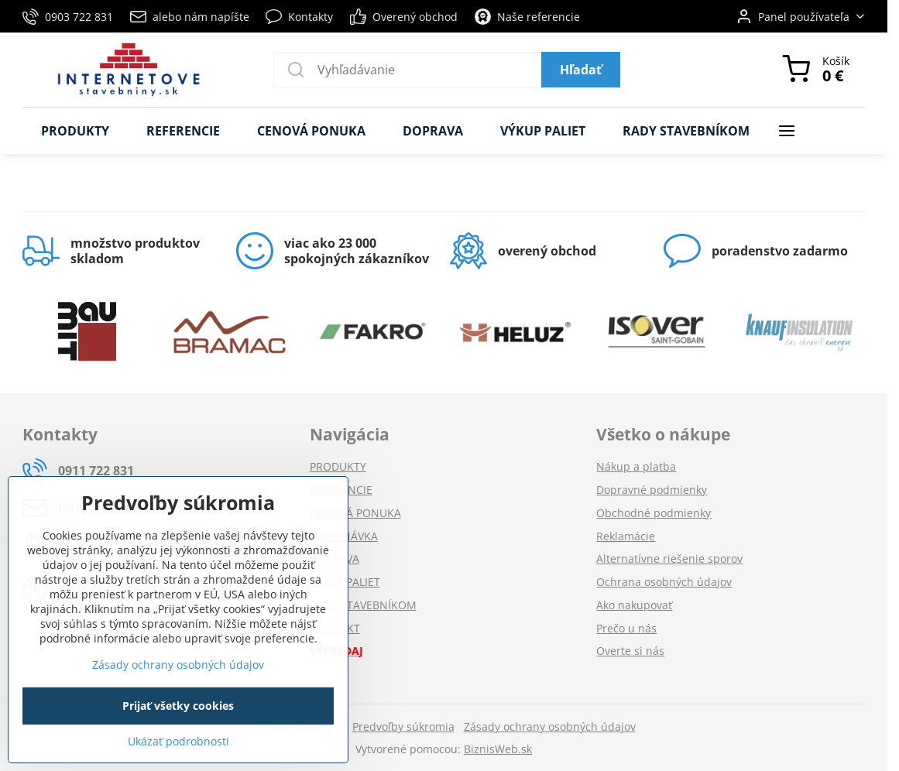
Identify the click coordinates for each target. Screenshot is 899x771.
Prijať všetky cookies (178, 705)
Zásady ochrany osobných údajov (550, 726)
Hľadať (581, 69)
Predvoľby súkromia (403, 726)
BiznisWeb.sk (498, 749)
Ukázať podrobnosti (178, 741)
